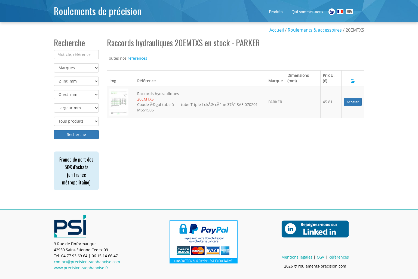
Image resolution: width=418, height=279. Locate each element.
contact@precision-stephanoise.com (87, 261)
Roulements (340, 11)
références (137, 58)
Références (338, 257)
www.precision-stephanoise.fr (81, 267)
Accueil (276, 30)
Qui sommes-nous (307, 12)
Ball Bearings (349, 11)
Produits (276, 12)
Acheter (353, 102)
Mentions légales (296, 257)
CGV (320, 257)
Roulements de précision (98, 11)
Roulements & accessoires (315, 30)
